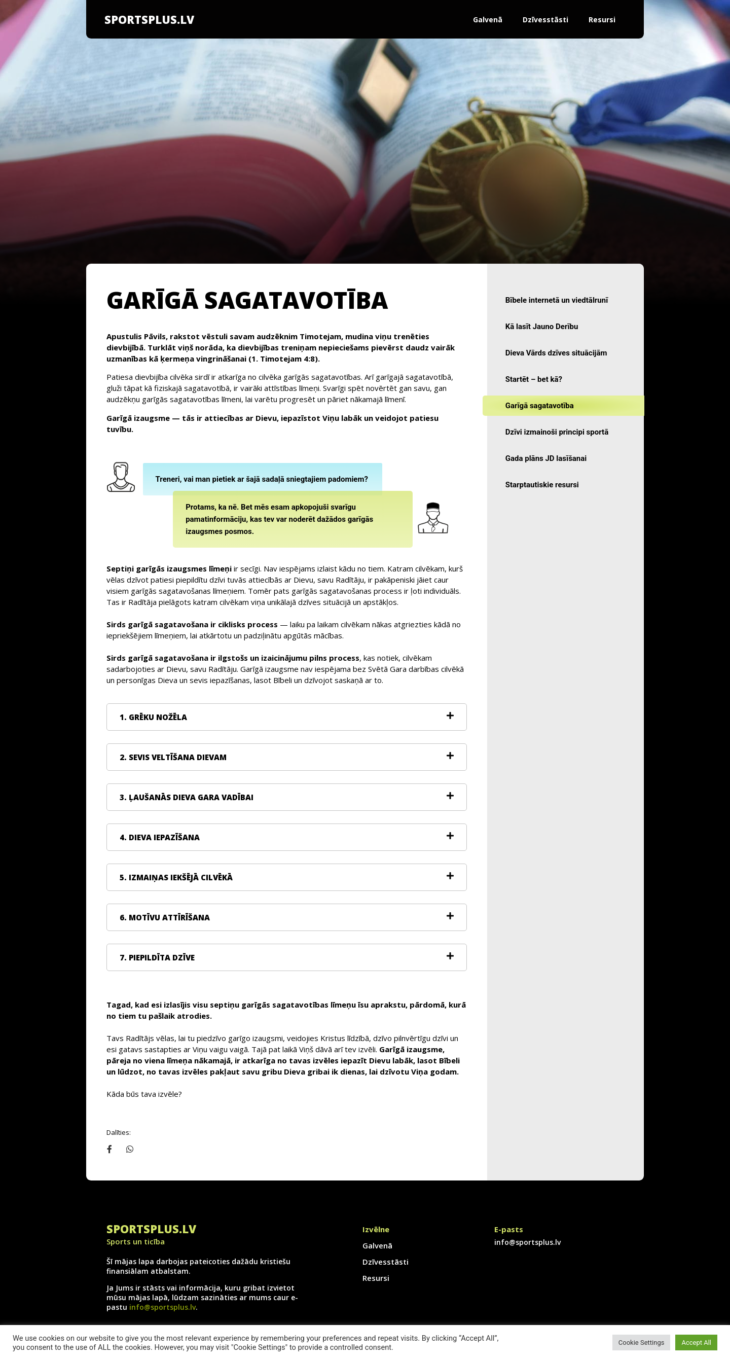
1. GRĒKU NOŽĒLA (153, 717)
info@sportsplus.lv (162, 1307)
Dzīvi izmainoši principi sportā (556, 432)
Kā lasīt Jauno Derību (541, 326)
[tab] (286, 717)
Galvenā (487, 19)
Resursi (602, 19)
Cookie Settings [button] (641, 1342)
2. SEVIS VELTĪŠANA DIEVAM (173, 757)
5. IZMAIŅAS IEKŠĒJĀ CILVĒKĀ (176, 877)
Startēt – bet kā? (533, 379)
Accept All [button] (696, 1342)
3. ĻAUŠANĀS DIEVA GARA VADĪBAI (186, 797)
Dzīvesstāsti (545, 19)
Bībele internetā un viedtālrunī (556, 300)
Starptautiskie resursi (542, 484)
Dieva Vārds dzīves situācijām (556, 352)
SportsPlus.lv (149, 19)
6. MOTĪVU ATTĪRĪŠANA (165, 917)
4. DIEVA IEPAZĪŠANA (160, 837)
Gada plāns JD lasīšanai (546, 458)
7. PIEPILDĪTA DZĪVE (157, 957)
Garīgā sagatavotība (539, 405)
